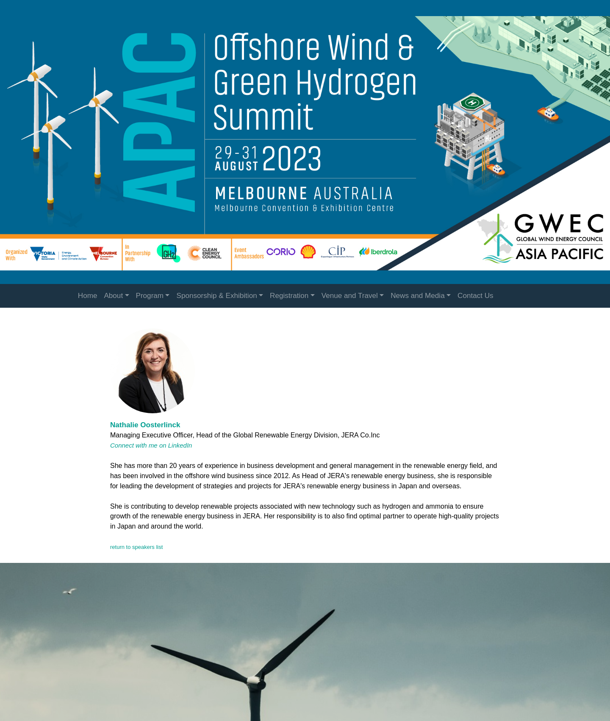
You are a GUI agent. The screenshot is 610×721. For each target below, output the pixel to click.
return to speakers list (136, 547)
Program (150, 296)
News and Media (417, 296)
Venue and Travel (350, 296)
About (113, 296)
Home (87, 296)
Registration (289, 296)
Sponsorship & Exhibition (216, 296)
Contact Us (476, 296)
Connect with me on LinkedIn (151, 445)
